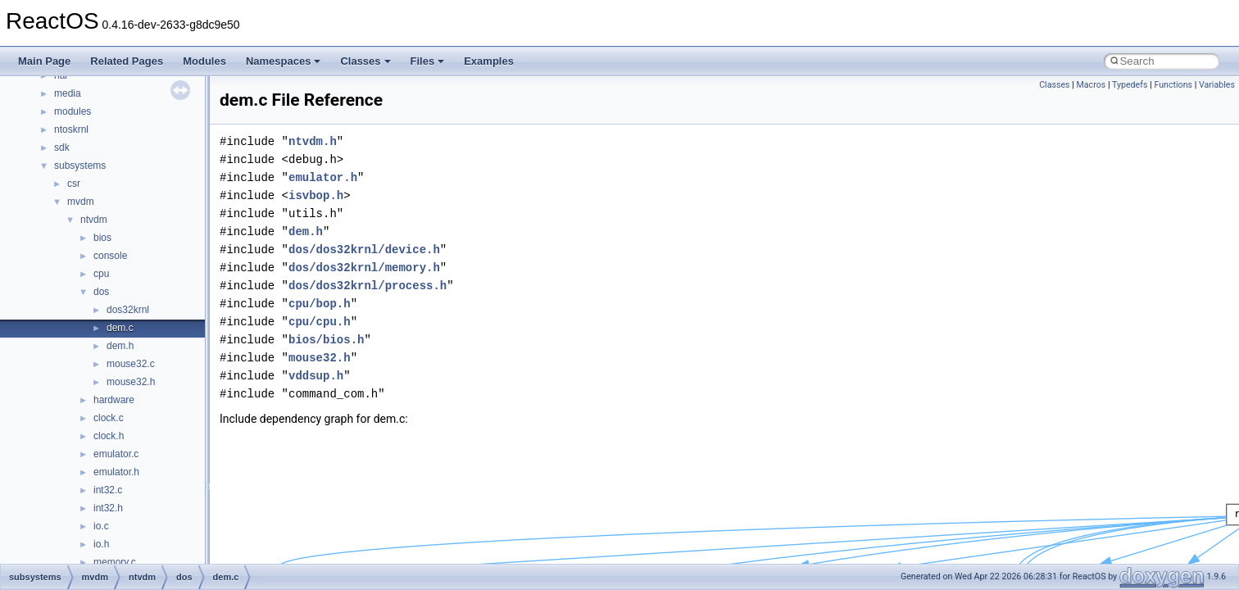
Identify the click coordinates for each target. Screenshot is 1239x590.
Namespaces (283, 61)
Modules (204, 61)
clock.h (108, 436)
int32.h (108, 508)
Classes (365, 61)
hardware (113, 400)
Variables (1217, 84)
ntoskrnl (71, 129)
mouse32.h (131, 382)
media (67, 93)
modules (72, 111)
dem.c (120, 328)
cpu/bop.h (319, 303)
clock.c (108, 418)
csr (73, 183)
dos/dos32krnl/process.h (367, 285)
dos (101, 291)
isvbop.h (315, 195)
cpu (101, 273)
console (110, 255)
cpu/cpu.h (319, 321)
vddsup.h (315, 376)
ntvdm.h (312, 141)
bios (102, 237)
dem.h (120, 346)
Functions (1173, 84)
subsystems (80, 165)
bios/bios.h (326, 339)
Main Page (44, 61)
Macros (1091, 84)
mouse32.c (131, 364)
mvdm (80, 201)
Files (428, 61)
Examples (489, 61)
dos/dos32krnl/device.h (364, 249)
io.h (101, 544)
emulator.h (116, 472)
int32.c (107, 490)
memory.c (114, 562)
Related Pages (126, 61)
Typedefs (1130, 84)
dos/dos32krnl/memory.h (364, 267)
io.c (101, 526)
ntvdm (93, 219)
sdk (62, 147)
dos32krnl (128, 309)
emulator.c (115, 454)
